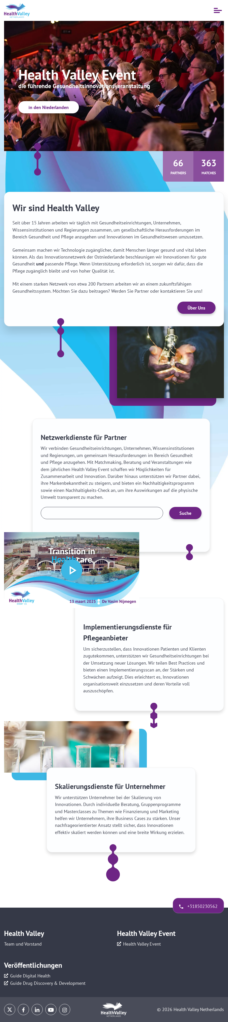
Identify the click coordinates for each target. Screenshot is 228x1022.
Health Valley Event (142, 944)
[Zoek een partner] (102, 513)
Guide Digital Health (30, 976)
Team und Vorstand (23, 944)
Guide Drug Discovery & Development (48, 983)
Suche (185, 513)
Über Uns (196, 308)
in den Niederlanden (48, 107)
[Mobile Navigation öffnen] (218, 10)
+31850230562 (202, 906)
